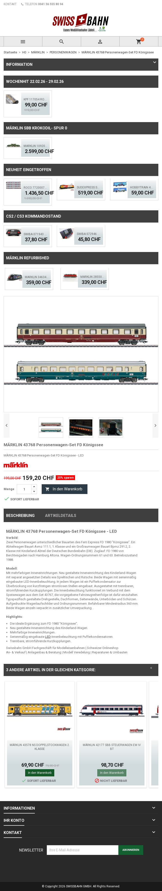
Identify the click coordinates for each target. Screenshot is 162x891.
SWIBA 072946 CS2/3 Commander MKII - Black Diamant (88, 233)
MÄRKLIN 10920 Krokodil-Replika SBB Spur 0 (35, 146)
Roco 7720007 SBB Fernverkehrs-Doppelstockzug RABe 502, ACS (35, 187)
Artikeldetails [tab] (60, 515)
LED (48, 637)
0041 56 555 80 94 (50, 4)
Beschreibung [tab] (20, 515)
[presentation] (84, 866)
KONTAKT (10, 4)
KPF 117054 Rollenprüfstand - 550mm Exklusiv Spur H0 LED (35, 99)
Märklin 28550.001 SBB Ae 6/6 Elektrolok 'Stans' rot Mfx (92, 276)
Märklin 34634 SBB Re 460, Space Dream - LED (36, 277)
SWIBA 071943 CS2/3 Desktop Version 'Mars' (35, 234)
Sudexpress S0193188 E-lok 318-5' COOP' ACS (88, 187)
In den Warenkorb (63, 489)
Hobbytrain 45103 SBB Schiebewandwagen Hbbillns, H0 (142, 187)
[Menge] (24, 489)
